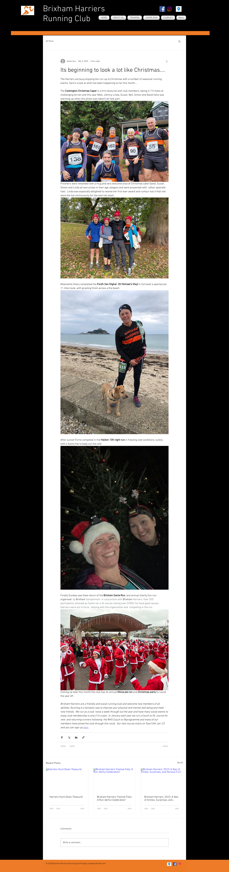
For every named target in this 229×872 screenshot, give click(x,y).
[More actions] (167, 61)
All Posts (49, 41)
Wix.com (102, 863)
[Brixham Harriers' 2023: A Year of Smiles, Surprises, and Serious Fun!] (162, 780)
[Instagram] (169, 9)
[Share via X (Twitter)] (69, 737)
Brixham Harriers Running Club (74, 14)
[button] (179, 41)
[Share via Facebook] (61, 737)
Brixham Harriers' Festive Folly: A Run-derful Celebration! (114, 798)
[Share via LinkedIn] (76, 737)
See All (180, 763)
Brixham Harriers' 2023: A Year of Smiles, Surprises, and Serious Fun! (161, 798)
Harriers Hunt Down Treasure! (66, 797)
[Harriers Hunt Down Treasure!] (67, 780)
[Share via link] (83, 737)
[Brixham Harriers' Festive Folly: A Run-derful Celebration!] (114, 780)
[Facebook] (162, 9)
